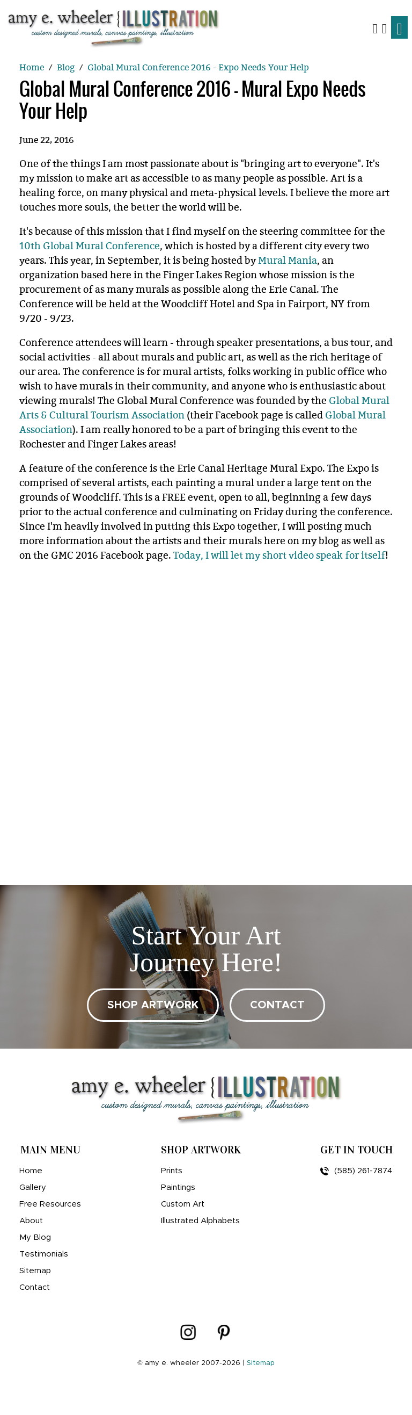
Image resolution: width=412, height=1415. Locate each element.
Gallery (32, 1187)
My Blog (35, 1237)
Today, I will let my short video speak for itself (279, 555)
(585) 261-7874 (356, 1171)
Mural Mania (287, 260)
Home (30, 1171)
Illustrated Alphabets (200, 1221)
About (31, 1221)
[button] (374, 27)
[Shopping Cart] (384, 27)
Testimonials (43, 1254)
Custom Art (182, 1204)
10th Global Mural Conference (89, 246)
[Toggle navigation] (399, 27)
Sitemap (35, 1271)
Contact (34, 1287)
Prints (171, 1171)
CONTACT (277, 1005)
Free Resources (50, 1204)
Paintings (178, 1187)
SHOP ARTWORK (152, 1005)
